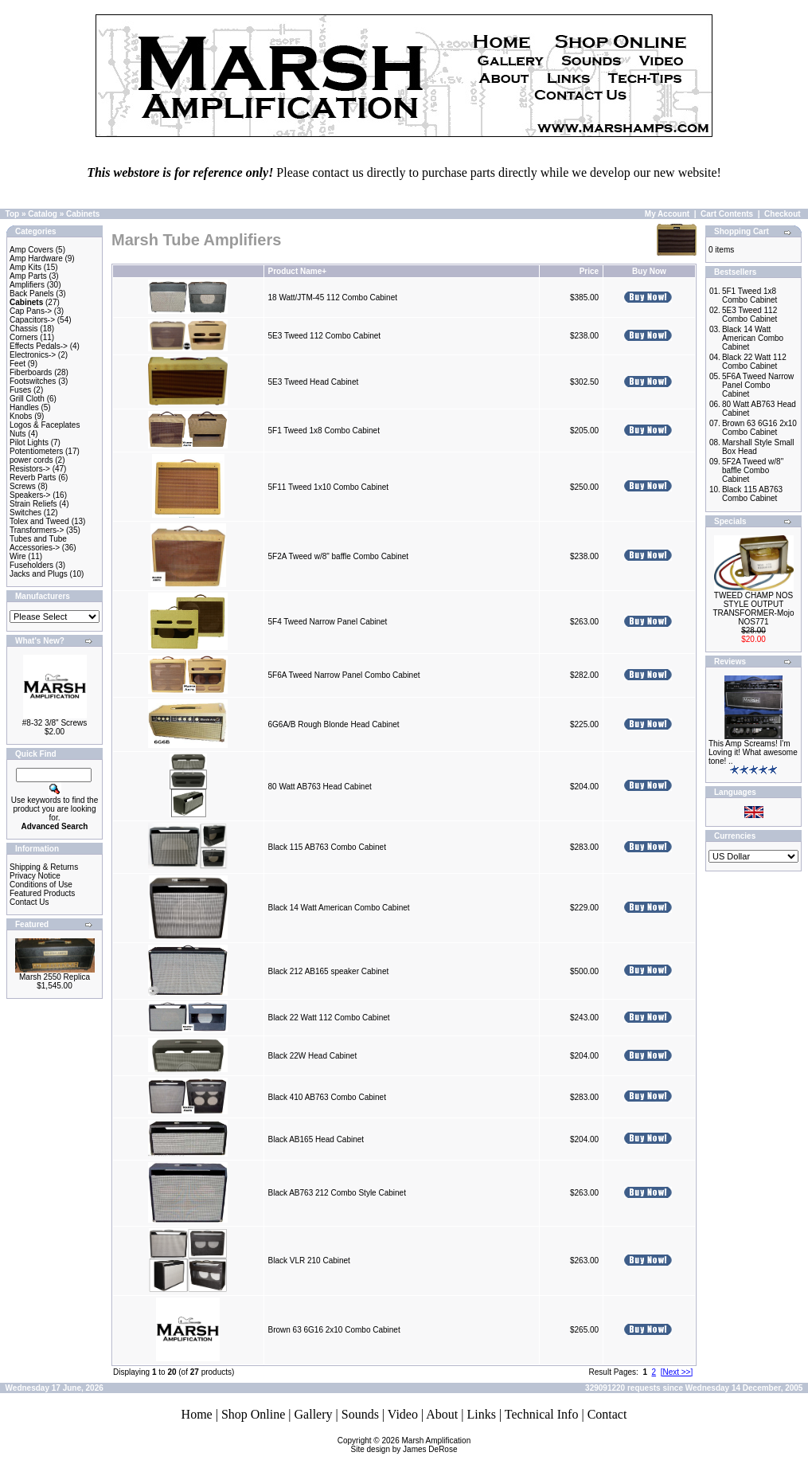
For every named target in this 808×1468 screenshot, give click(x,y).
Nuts (18, 433)
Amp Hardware (36, 258)
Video (403, 1414)
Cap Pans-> (31, 311)
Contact (607, 1414)
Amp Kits (25, 267)
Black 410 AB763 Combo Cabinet (326, 1097)
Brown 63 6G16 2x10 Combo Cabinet (333, 1329)
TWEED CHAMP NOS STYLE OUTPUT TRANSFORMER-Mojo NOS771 (753, 608)
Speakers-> (30, 495)
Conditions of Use (41, 884)
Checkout (782, 213)
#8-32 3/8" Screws (54, 722)
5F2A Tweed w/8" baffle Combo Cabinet (337, 556)
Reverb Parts (33, 477)
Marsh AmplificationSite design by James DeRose (411, 1445)
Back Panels (32, 293)
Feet (17, 363)
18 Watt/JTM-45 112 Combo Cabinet (331, 297)
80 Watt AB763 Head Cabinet (319, 786)
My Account (667, 213)
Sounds (360, 1414)
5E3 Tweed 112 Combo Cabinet (324, 335)
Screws (23, 486)
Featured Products (42, 893)
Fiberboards (31, 372)
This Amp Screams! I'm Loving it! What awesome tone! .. (753, 752)
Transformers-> (37, 530)
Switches (25, 512)
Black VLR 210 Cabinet (308, 1260)
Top (13, 213)
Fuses (20, 390)
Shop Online (253, 1414)
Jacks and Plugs (39, 574)
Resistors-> (30, 468)
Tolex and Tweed (39, 521)
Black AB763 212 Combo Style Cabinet (336, 1192)
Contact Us (29, 902)
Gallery (314, 1414)
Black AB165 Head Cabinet (315, 1139)
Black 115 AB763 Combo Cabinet (326, 847)
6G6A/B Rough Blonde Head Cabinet (333, 724)
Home (197, 1414)
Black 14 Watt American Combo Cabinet (338, 907)
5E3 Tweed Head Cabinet (312, 382)
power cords (31, 460)
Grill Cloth (27, 398)
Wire (18, 556)
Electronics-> (33, 354)
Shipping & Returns (44, 867)
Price (589, 271)
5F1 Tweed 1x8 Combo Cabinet (323, 430)
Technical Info (542, 1414)
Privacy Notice (35, 875)
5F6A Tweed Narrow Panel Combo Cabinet (343, 675)
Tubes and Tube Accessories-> (38, 543)
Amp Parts (28, 276)
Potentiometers (36, 451)
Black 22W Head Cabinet (312, 1055)
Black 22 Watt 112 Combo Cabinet (328, 1017)
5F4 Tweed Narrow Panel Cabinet (327, 621)
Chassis (24, 328)
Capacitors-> (32, 319)
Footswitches (33, 381)
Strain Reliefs (33, 503)
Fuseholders (31, 565)
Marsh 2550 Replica (54, 977)
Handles (24, 407)
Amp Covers (31, 249)
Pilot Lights (29, 442)
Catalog (42, 213)
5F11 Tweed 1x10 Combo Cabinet (327, 487)
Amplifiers (27, 284)
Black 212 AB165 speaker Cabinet (327, 971)
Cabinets (83, 213)
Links (480, 1414)
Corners (24, 337)
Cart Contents (727, 213)
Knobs (21, 416)
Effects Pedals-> (39, 346)
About (442, 1414)
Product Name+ (296, 271)
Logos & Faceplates (45, 425)
